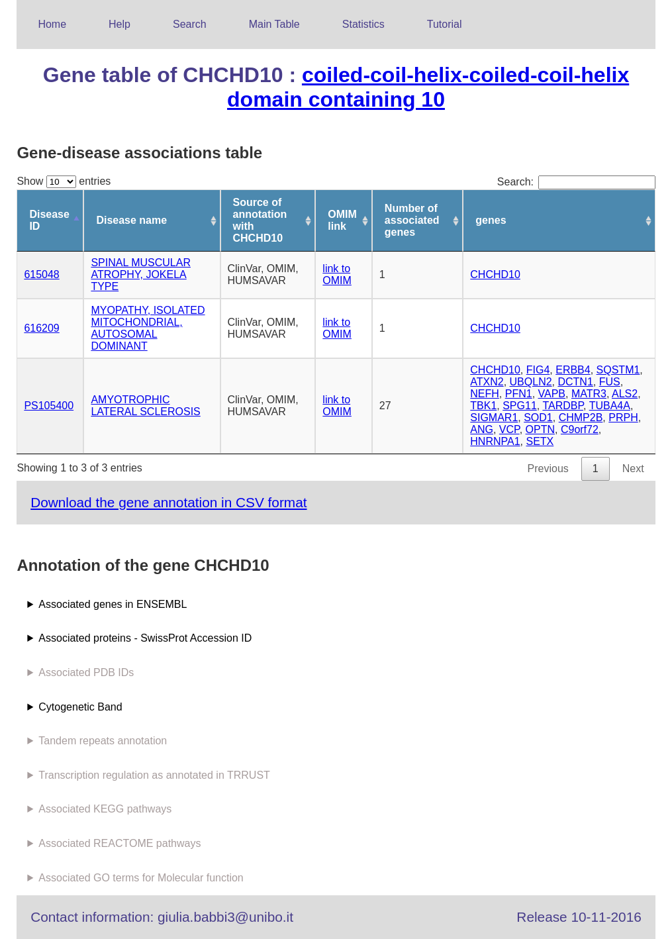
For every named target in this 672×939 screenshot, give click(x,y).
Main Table (274, 24)
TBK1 (483, 405)
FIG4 (538, 369)
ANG (481, 429)
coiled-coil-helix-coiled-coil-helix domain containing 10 (428, 87)
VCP (509, 429)
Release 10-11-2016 (578, 916)
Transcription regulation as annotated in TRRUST (154, 775)
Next (633, 468)
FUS (609, 381)
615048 (41, 274)
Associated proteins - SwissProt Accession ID (145, 638)
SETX (539, 441)
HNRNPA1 (495, 441)
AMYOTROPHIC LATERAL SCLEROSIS (145, 405)
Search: (576, 181)
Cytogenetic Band (80, 707)
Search (190, 24)
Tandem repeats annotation (102, 740)
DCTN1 (575, 381)
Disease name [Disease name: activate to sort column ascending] (131, 220)
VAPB (552, 393)
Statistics (363, 24)
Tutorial (444, 24)
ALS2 (625, 393)
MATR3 (588, 393)
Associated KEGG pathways (104, 809)
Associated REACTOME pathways (119, 843)
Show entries (64, 181)
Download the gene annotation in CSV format (168, 502)
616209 (41, 328)
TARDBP (562, 405)
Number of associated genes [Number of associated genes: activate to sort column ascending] (412, 220)
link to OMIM (337, 274)
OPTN (540, 429)
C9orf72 (580, 429)
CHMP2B (581, 417)
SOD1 (538, 417)
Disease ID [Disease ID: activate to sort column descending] (49, 220)
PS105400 (48, 405)
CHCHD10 (495, 274)
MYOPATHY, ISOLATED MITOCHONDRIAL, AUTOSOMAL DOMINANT (148, 328)
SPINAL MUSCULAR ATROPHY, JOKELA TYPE (141, 274)
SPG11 (520, 405)
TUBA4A (609, 405)
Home (52, 24)
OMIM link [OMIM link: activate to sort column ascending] (342, 220)
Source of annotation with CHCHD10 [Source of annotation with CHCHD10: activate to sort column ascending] (260, 220)
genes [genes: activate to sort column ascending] (490, 220)
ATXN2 (486, 381)
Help (119, 24)
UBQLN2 (531, 381)
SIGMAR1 (494, 417)
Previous (548, 468)
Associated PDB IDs (86, 672)
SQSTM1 (618, 369)
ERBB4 (572, 369)
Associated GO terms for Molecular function (140, 877)
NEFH (484, 393)
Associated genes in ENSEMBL (112, 604)
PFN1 (518, 393)
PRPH (623, 417)
